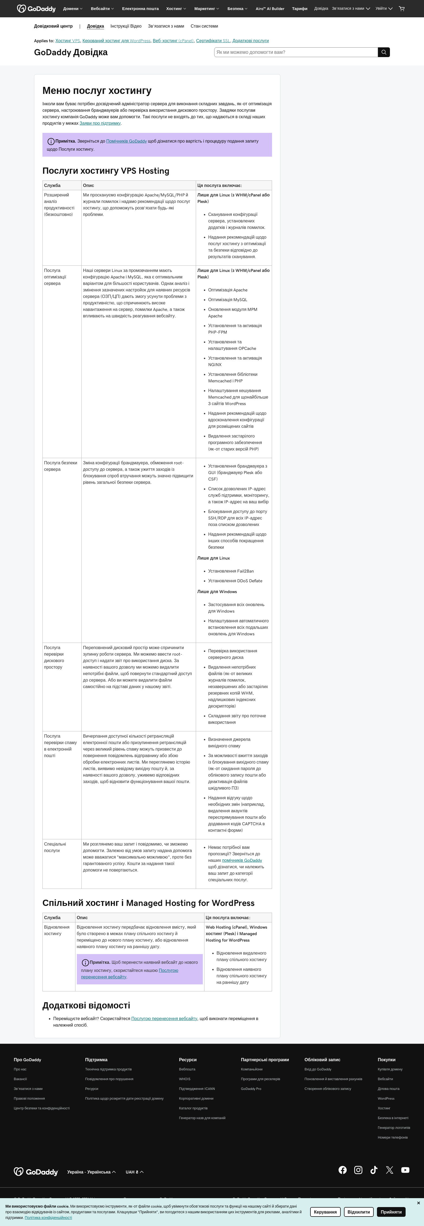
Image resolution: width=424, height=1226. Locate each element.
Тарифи (299, 9)
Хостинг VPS (67, 40)
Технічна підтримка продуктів (108, 1069)
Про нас (20, 1069)
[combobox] (296, 52)
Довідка (95, 26)
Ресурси (91, 1088)
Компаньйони (252, 1069)
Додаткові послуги (251, 40)
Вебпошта (187, 1069)
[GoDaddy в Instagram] (358, 1173)
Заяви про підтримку (100, 123)
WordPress (386, 1098)
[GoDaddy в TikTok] (374, 1173)
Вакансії (20, 1079)
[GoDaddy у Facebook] (342, 1173)
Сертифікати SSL (213, 40)
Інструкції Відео (126, 26)
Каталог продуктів (193, 1108)
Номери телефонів (393, 1137)
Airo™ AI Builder (270, 9)
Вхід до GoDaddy (317, 1069)
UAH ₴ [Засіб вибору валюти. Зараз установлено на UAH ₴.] (135, 1172)
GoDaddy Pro (251, 1088)
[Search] (384, 52)
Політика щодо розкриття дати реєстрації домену (124, 1098)
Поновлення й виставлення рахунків (333, 1079)
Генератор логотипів (394, 1127)
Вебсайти (385, 1079)
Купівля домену (390, 1069)
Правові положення (29, 1098)
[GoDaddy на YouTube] (405, 1173)
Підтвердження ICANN (197, 1088)
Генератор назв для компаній (202, 1118)
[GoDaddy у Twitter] (390, 1173)
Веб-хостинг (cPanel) (173, 40)
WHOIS (184, 1079)
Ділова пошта (388, 1088)
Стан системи (204, 26)
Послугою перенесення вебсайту (164, 1018)
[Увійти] (385, 9)
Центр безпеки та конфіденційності (42, 1108)
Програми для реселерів (260, 1079)
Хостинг (384, 1108)
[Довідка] (321, 9)
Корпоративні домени (196, 1098)
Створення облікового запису (327, 1088)
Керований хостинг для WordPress (116, 40)
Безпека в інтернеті (393, 1118)
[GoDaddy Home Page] (36, 1171)
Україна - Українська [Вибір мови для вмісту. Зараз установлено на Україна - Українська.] (92, 1172)
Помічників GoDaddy (126, 141)
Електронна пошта (140, 9)
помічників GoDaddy (242, 860)
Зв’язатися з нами (166, 26)
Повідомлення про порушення (109, 1079)
